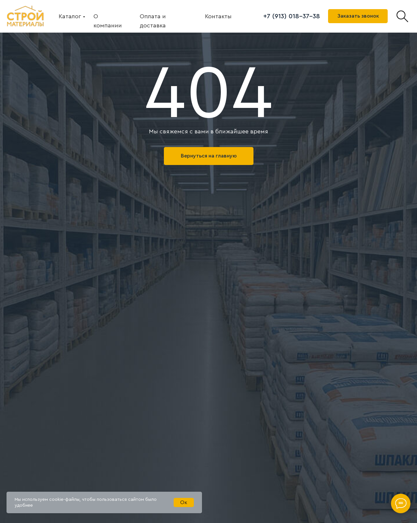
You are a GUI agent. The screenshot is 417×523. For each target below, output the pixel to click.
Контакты (218, 16)
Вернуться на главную (209, 155)
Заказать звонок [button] (358, 16)
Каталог (70, 16)
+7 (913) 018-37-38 (291, 16)
